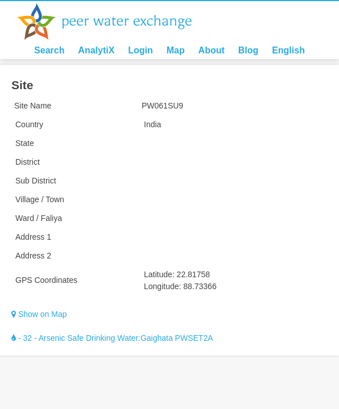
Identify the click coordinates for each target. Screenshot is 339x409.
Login (140, 50)
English (288, 50)
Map (176, 50)
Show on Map (39, 314)
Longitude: (162, 286)
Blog (248, 50)
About (212, 50)
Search (49, 50)
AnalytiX (96, 50)
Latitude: (159, 274)
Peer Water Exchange (113, 21)
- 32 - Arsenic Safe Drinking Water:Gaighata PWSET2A (112, 338)
